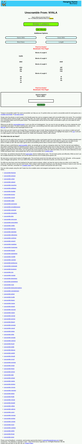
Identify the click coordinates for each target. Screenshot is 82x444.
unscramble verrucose (10, 219)
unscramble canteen (10, 428)
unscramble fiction (9, 368)
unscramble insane (9, 303)
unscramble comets (9, 421)
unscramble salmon (9, 409)
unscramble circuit (9, 359)
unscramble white (9, 334)
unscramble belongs (10, 228)
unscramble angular (9, 337)
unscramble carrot (9, 412)
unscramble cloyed (9, 197)
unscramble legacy (9, 300)
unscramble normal (9, 316)
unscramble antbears (10, 188)
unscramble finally (9, 396)
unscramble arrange (10, 325)
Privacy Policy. (29, 443)
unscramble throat (9, 434)
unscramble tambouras (10, 263)
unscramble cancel (9, 328)
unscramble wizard (9, 306)
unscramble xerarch (9, 241)
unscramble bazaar (9, 250)
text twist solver (18, 114)
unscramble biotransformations (13, 288)
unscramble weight (9, 353)
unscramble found (9, 344)
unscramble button (9, 331)
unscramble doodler (9, 191)
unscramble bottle (9, 347)
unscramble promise (10, 362)
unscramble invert (9, 424)
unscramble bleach (9, 322)
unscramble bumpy (9, 194)
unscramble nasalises (10, 244)
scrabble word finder (6, 114)
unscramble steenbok (10, 232)
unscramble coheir (9, 179)
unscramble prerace (9, 176)
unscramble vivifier (9, 225)
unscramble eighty (9, 431)
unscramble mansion (10, 390)
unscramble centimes (10, 238)
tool (74, 131)
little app (3, 127)
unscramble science (9, 340)
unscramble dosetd (9, 403)
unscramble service (9, 319)
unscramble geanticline (10, 253)
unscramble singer (9, 365)
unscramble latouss (9, 350)
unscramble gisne (9, 437)
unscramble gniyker (9, 418)
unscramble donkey (9, 384)
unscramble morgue (9, 415)
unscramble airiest (9, 294)
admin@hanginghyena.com (51, 440)
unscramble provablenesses (12, 207)
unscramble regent (9, 312)
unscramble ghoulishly (10, 213)
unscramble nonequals (10, 266)
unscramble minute (9, 400)
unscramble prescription (11, 222)
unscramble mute (9, 284)
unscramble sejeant (9, 182)
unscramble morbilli (9, 256)
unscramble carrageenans (11, 291)
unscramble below (9, 393)
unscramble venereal (10, 210)
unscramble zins (8, 272)
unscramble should (9, 356)
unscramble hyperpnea (10, 247)
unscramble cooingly (10, 260)
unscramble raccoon (10, 309)
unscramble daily (9, 375)
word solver (29, 154)
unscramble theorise (10, 172)
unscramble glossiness (10, 278)
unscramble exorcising (10, 204)
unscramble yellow (9, 406)
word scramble (23, 145)
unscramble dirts (8, 216)
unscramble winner (9, 372)
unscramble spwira (9, 381)
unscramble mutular (9, 275)
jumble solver (49, 151)
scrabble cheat (26, 165)
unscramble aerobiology (11, 281)
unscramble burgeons (10, 269)
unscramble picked (9, 378)
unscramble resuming (10, 185)
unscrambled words (19, 124)
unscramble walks (9, 200)
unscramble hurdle (9, 297)
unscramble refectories (10, 235)
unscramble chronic (9, 387)
